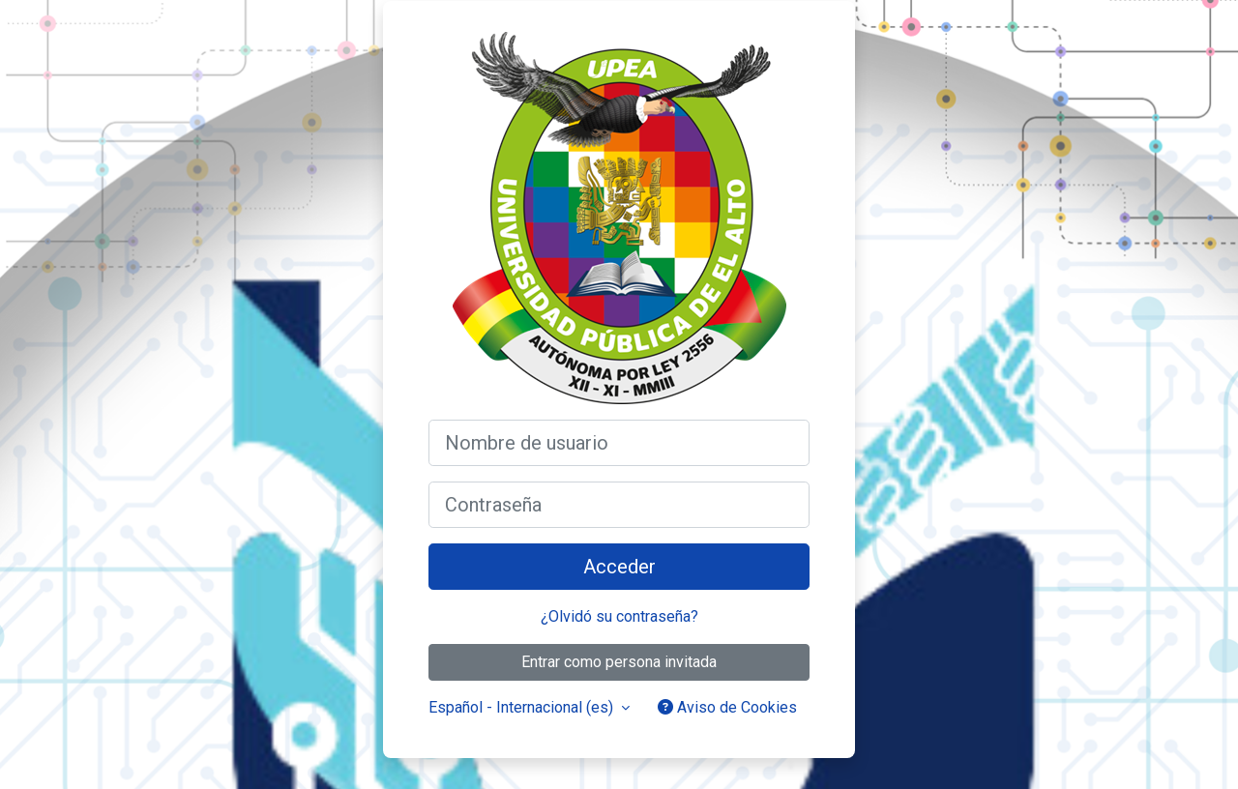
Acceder (619, 566)
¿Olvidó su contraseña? (619, 616)
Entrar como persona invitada (619, 662)
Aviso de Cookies (727, 707)
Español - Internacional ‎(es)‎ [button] (522, 707)
